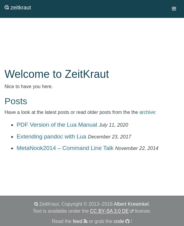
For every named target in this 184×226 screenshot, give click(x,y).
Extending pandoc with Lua (51, 136)
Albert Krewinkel (131, 204)
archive (147, 112)
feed (80, 221)
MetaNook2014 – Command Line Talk (65, 148)
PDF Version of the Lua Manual (57, 124)
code (122, 221)
